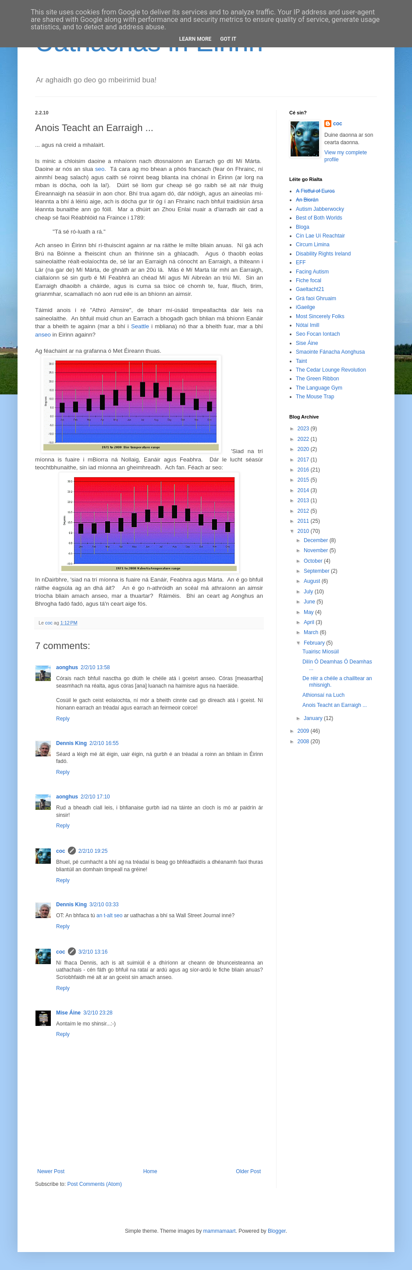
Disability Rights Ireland (323, 254)
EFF (301, 262)
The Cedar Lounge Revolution (331, 370)
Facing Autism (312, 272)
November (317, 550)
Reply (63, 719)
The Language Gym (319, 388)
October (314, 561)
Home (150, 1171)
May (309, 612)
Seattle (140, 326)
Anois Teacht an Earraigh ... (334, 705)
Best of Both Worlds (319, 218)
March (312, 632)
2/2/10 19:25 (93, 851)
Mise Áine (68, 1013)
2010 (304, 531)
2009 (304, 731)
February (315, 643)
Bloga (302, 227)
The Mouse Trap (315, 397)
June (310, 602)
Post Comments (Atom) (94, 1184)
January (314, 718)
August (313, 581)
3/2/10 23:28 (98, 1013)
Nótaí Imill (307, 325)
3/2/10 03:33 (104, 904)
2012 (304, 511)
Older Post (248, 1171)
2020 (304, 449)
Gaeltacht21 (310, 289)
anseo (43, 334)
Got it (228, 39)
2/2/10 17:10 (95, 797)
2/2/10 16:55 (104, 743)
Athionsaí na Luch (323, 695)
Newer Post (50, 1171)
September (317, 571)
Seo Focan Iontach (318, 334)
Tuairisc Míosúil (320, 652)
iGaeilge (305, 307)
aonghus (67, 667)
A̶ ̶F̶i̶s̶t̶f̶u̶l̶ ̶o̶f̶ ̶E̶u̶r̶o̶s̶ (315, 191)
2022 (304, 439)
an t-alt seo (109, 915)
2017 (304, 460)
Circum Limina (313, 244)
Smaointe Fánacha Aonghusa (330, 352)
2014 (304, 490)
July (309, 592)
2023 (304, 429)
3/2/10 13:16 (93, 952)
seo (99, 169)
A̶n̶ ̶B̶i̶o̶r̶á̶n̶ (307, 200)
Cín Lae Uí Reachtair (320, 236)
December (317, 540)
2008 (304, 741)
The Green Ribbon (317, 379)
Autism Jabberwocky (320, 209)
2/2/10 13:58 (95, 667)
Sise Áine (307, 343)
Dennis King (71, 743)
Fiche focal (308, 280)
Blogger (277, 1231)
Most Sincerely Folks (320, 316)
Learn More (195, 39)
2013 (304, 500)
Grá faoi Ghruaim (316, 298)
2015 (304, 480)
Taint (301, 361)
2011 (304, 521)
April (310, 622)
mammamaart (219, 1231)
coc (60, 851)
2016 (304, 470)
